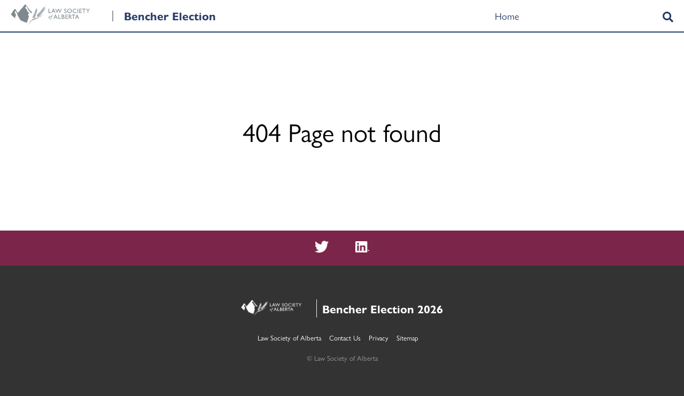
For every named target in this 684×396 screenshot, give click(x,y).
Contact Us (345, 337)
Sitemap (407, 337)
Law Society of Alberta (289, 337)
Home (507, 15)
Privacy (378, 337)
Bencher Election (170, 15)
